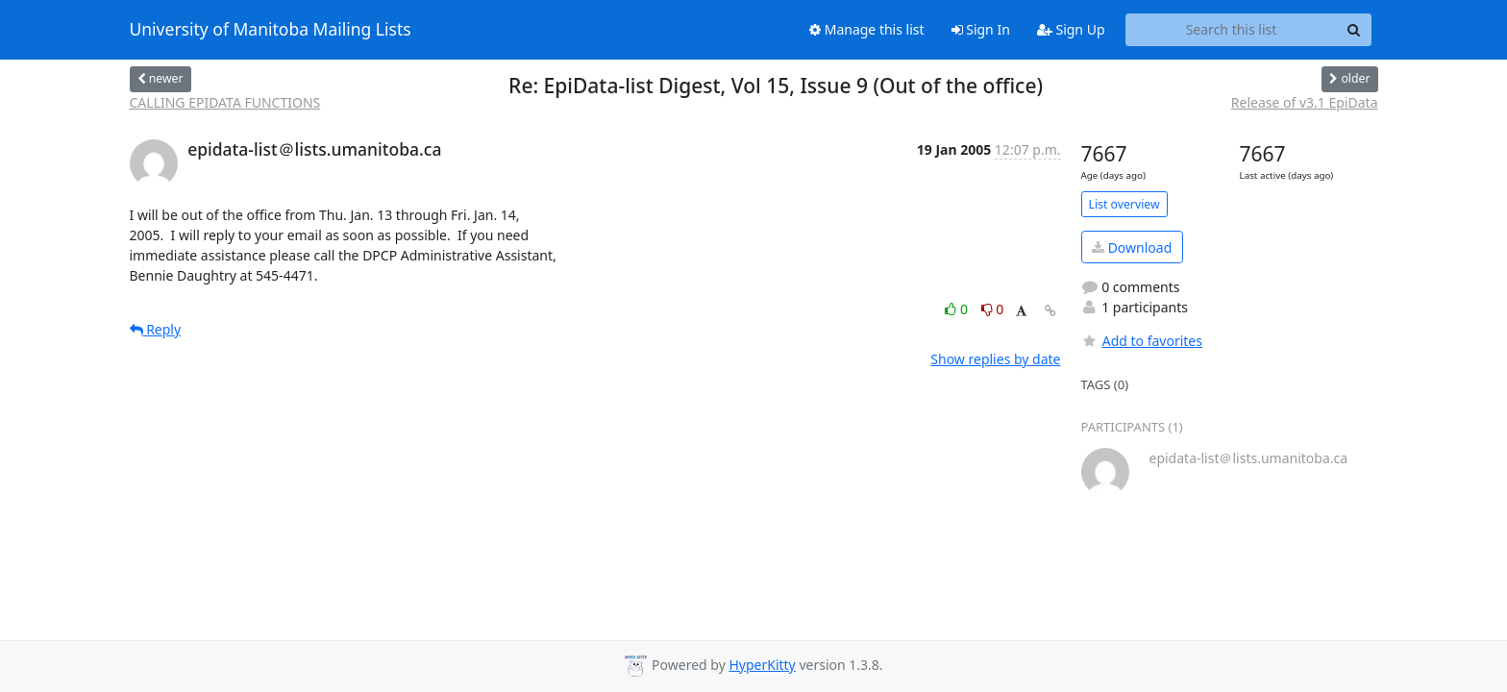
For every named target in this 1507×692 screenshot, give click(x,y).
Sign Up (1071, 29)
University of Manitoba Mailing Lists (270, 29)
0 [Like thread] (958, 309)
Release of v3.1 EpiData (1304, 102)
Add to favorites (1141, 341)
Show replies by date (995, 359)
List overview (1124, 204)
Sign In (980, 29)
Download (1132, 247)
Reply (156, 329)
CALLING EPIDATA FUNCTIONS (225, 102)
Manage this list (867, 29)
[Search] (1354, 29)
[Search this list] (1231, 29)
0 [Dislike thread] (992, 309)
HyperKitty (762, 664)
